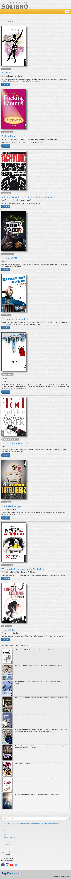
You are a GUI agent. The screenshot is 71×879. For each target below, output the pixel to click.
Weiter (26, 645)
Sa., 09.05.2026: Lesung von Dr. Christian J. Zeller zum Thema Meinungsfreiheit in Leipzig (30, 823)
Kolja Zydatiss (6, 626)
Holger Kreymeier (7, 254)
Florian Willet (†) (7, 565)
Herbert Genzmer (7, 374)
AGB (5, 834)
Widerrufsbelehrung (9, 837)
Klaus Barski (6, 315)
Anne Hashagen (7, 132)
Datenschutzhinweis (9, 841)
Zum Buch (6, 84)
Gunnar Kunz (6, 193)
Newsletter (6, 831)
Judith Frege (6, 69)
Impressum (6, 844)
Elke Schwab (6, 502)
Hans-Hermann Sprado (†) (10, 439)
